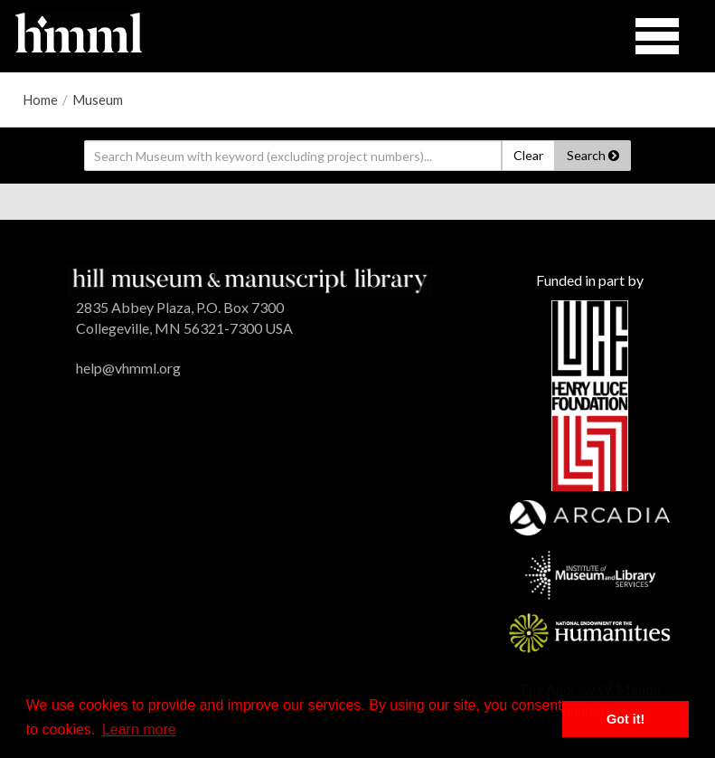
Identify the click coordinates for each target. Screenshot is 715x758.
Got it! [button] (625, 719)
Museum (97, 99)
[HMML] (250, 279)
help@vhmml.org (128, 367)
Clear (528, 155)
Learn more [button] (139, 729)
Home (40, 99)
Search (593, 155)
